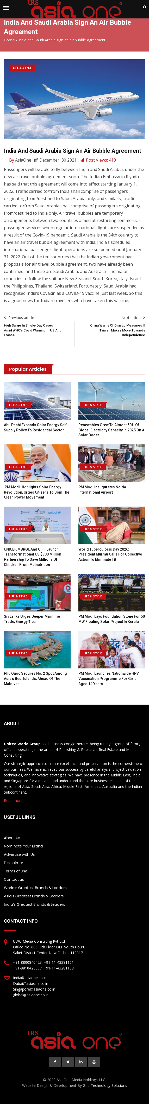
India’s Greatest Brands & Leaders (34, 904)
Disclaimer (13, 862)
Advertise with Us (19, 854)
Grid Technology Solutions (105, 1085)
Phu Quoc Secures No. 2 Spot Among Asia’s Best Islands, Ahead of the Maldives (35, 678)
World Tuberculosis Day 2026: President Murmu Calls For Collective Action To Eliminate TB (110, 554)
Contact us (14, 879)
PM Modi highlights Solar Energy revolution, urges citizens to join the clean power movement (36, 492)
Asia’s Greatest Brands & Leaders (34, 896)
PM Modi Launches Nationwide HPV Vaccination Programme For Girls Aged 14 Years (108, 678)
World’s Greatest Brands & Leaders (35, 887)
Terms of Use (15, 871)
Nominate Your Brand (23, 846)
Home (9, 40)
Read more (13, 800)
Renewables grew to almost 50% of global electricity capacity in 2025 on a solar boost (111, 430)
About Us (12, 837)
